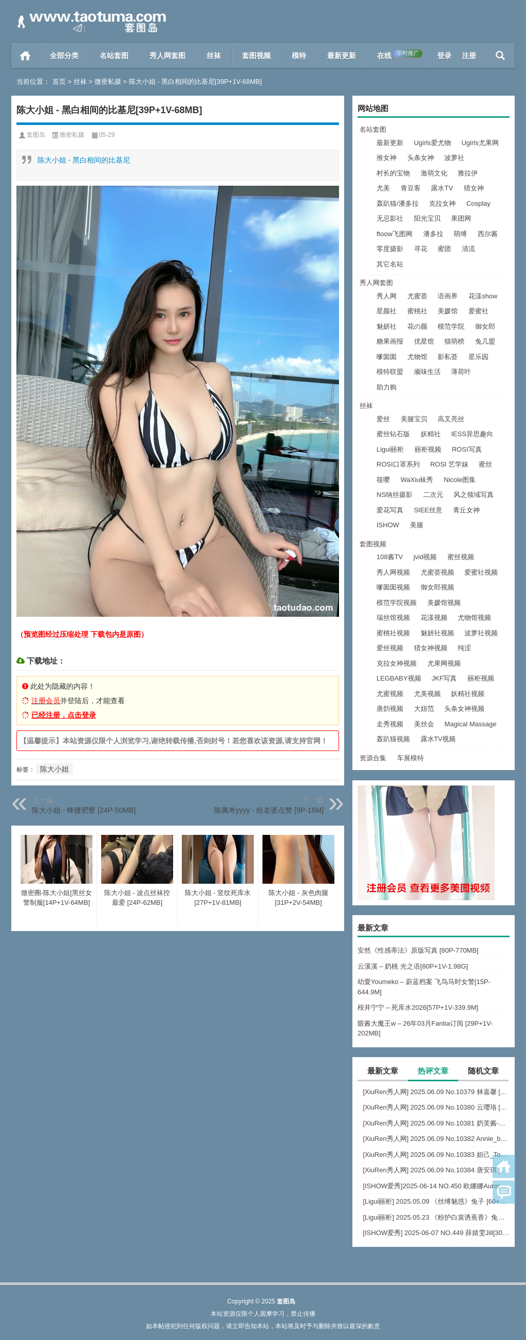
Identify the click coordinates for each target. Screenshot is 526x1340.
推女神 (387, 158)
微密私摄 (108, 81)
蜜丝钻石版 (393, 434)
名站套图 (114, 55)
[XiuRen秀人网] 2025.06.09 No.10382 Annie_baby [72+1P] (436, 1138)
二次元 (433, 494)
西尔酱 (488, 234)
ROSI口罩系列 (398, 464)
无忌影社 (390, 218)
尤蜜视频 (390, 694)
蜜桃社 (417, 311)
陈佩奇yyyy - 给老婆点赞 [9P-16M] (269, 810)
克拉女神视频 (397, 663)
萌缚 (460, 234)
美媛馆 (448, 311)
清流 (468, 249)
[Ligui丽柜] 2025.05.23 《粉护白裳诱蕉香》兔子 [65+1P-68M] (436, 1217)
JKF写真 (444, 678)
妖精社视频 (467, 694)
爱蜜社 (478, 311)
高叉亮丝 (451, 419)
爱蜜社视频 (481, 572)
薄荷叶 (461, 372)
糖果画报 (390, 341)
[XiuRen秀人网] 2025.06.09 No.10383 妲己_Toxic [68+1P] (436, 1154)
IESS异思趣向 (472, 434)
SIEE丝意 (428, 510)
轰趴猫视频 (393, 739)
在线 (399, 54)
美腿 (416, 525)
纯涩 (464, 648)
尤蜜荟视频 (437, 572)
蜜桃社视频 (393, 633)
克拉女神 (442, 203)
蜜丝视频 (460, 557)
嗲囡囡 (387, 357)
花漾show (482, 296)
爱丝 (383, 419)
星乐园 (478, 357)
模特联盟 (390, 372)
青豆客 (411, 188)
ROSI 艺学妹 (449, 464)
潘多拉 (433, 234)
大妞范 (424, 708)
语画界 (448, 296)
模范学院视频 (397, 602)
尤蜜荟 (417, 296)
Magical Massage (470, 724)
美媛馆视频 (444, 602)
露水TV (442, 188)
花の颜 (417, 326)
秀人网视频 (393, 572)
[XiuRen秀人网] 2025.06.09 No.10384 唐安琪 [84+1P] (436, 1170)
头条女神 (420, 158)
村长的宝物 (393, 173)
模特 (299, 55)
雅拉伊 (468, 173)
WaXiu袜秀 (417, 480)
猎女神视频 (430, 648)
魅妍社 (387, 326)
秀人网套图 (167, 55)
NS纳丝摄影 (394, 494)
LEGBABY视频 (399, 678)
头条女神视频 (464, 708)
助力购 (387, 387)
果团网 (461, 218)
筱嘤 (383, 480)
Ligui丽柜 (390, 449)
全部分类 (64, 55)
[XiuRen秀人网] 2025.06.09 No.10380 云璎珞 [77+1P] (436, 1107)
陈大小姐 (54, 769)
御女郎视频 (437, 587)
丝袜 (213, 55)
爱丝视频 (390, 648)
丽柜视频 (428, 449)
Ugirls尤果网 (479, 143)
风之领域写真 (474, 494)
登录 (444, 55)
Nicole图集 (460, 480)
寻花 (420, 249)
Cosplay (478, 203)
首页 (25, 55)
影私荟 (448, 357)
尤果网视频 (444, 663)
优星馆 (424, 341)
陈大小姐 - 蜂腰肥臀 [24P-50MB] (84, 810)
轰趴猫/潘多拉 (398, 203)
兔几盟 (485, 341)
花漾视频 (434, 617)
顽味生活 (427, 372)
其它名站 (390, 264)
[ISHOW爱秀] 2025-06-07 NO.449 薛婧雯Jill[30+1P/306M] (436, 1233)
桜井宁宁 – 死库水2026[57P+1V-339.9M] (418, 1007)
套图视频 (256, 55)
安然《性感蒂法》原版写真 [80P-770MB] (418, 950)
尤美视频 (427, 694)
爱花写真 (390, 510)
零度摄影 (390, 249)
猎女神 (474, 188)
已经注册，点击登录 (63, 715)
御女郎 (485, 326)
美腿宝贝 (414, 419)
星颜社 (387, 311)
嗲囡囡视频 (393, 587)
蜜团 (444, 249)
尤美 (383, 188)
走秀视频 (390, 724)
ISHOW (388, 525)
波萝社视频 (481, 633)
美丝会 (424, 724)
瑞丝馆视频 (393, 617)
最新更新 (341, 55)
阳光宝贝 (427, 218)
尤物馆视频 (474, 617)
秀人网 (387, 296)
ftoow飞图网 (394, 234)
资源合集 (373, 758)
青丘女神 (466, 510)
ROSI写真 (467, 449)
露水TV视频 (438, 739)
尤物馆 (417, 357)
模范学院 (451, 326)
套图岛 (36, 134)
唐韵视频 (390, 708)
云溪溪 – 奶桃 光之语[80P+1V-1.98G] (413, 966)
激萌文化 (434, 173)
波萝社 (454, 158)
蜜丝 (485, 464)
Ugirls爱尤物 (432, 143)
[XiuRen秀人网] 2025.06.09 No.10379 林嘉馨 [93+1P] (436, 1092)
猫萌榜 (454, 341)
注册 (469, 55)
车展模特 (410, 758)
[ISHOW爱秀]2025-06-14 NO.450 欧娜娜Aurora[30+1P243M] (436, 1186)
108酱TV (390, 557)
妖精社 (431, 434)
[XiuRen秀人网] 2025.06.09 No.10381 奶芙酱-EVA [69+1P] (436, 1123)
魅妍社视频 (437, 633)
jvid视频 (425, 557)
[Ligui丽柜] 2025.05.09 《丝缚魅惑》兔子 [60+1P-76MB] (436, 1201)
